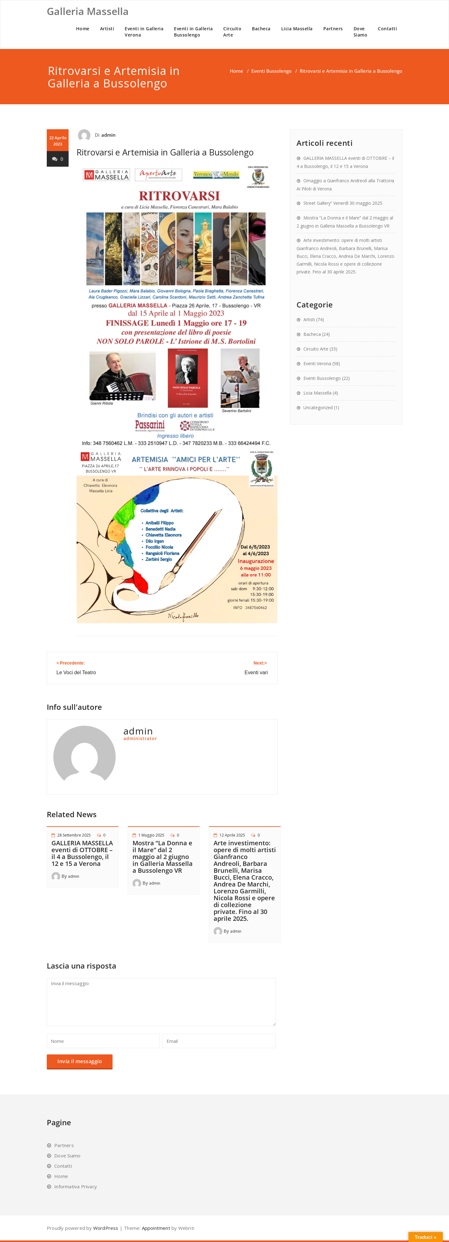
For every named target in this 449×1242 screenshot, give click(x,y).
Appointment (155, 1228)
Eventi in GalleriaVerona (144, 32)
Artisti (107, 29)
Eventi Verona (317, 363)
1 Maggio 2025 (151, 835)
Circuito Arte (315, 349)
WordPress (105, 1228)
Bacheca (261, 29)
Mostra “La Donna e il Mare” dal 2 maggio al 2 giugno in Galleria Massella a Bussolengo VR (163, 857)
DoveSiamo (361, 32)
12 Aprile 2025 (232, 835)
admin (108, 135)
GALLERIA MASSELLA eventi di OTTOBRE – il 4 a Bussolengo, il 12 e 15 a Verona (82, 853)
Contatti (387, 29)
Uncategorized (318, 407)
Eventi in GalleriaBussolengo (193, 32)
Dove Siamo (67, 1155)
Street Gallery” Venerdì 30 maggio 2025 (342, 203)
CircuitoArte (232, 32)
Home (82, 29)
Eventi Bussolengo (271, 71)
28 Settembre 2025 (74, 835)
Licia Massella (297, 29)
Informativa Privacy (75, 1186)
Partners (333, 29)
